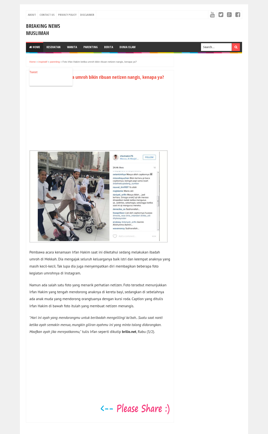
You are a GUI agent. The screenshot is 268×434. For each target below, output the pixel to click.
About (32, 15)
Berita (108, 47)
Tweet (33, 72)
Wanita (72, 47)
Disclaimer (87, 15)
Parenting (90, 47)
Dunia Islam (128, 47)
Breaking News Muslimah (43, 29)
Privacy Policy (67, 15)
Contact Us (47, 15)
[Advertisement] (65, 119)
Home (34, 47)
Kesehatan (53, 47)
